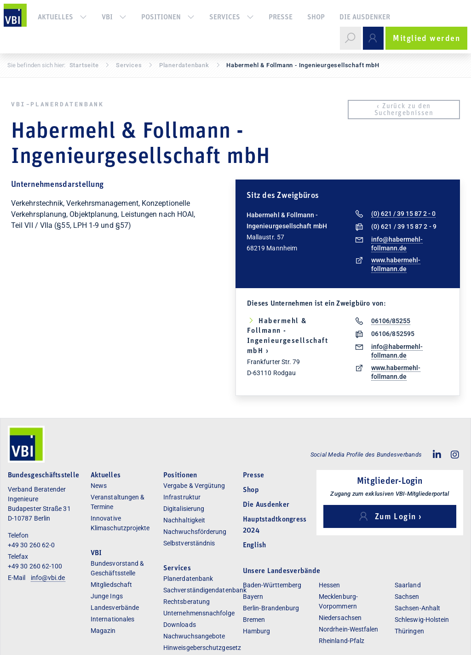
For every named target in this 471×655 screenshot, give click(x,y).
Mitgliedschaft (111, 584)
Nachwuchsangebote (194, 636)
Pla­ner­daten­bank (184, 65)
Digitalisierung (183, 508)
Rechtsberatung (186, 601)
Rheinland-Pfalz (341, 640)
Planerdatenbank (188, 578)
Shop (316, 17)
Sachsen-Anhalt (417, 608)
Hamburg (256, 631)
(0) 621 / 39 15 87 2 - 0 (403, 213)
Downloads (179, 624)
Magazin (103, 630)
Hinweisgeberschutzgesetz (202, 647)
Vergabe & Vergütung (194, 485)
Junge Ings (107, 596)
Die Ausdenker (364, 17)
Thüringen (409, 631)
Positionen (168, 17)
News (99, 485)
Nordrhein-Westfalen (349, 629)
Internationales (112, 619)
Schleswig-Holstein (422, 619)
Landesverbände (115, 607)
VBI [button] (114, 17)
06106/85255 (390, 321)
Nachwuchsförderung (194, 531)
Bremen (254, 619)
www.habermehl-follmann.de (395, 264)
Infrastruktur (182, 497)
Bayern (253, 596)
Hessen (329, 585)
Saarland (408, 585)
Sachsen (407, 596)
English (254, 545)
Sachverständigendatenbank (205, 590)
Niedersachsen (340, 617)
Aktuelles (106, 475)
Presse (281, 17)
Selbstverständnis (189, 543)
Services (129, 65)
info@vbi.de (48, 577)
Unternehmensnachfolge (199, 613)
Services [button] (231, 17)
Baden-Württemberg (272, 585)
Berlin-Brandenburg (271, 608)
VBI (96, 553)
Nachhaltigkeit (184, 520)
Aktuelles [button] (62, 17)
